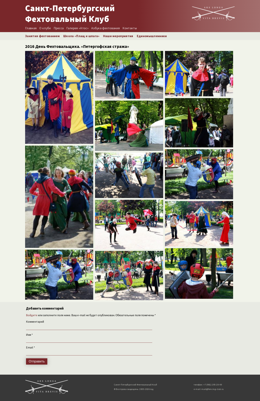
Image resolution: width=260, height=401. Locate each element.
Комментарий (35, 321)
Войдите (31, 315)
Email (30, 347)
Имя (29, 334)
